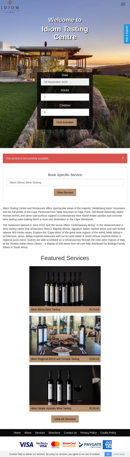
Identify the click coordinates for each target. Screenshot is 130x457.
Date (65, 75)
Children (65, 105)
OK (108, 454)
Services (40, 432)
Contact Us (70, 432)
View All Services (65, 419)
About (28, 432)
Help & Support (127, 34)
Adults (65, 90)
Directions (54, 432)
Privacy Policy (89, 432)
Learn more (119, 454)
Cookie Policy (108, 432)
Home (17, 432)
